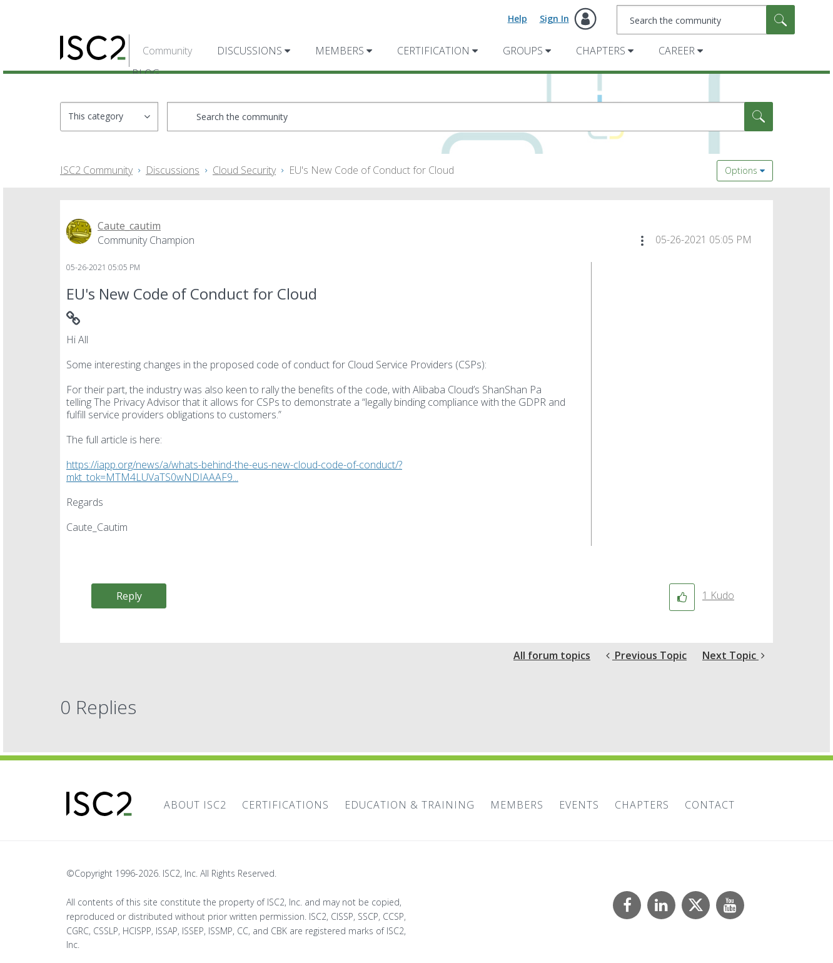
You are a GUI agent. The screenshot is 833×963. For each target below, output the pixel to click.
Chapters (600, 51)
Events (579, 805)
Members (339, 51)
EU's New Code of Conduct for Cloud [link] (371, 170)
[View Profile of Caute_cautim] (129, 226)
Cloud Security (244, 170)
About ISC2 (195, 805)
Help (517, 18)
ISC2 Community (96, 170)
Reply (129, 596)
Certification (433, 51)
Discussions (249, 51)
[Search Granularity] (109, 117)
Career (677, 51)
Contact (710, 805)
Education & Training (410, 805)
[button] (642, 241)
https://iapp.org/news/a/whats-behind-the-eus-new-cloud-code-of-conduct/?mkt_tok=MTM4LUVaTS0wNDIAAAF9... (234, 471)
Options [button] (741, 170)
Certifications (285, 805)
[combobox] (706, 19)
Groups (523, 51)
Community (167, 51)
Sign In (554, 18)
